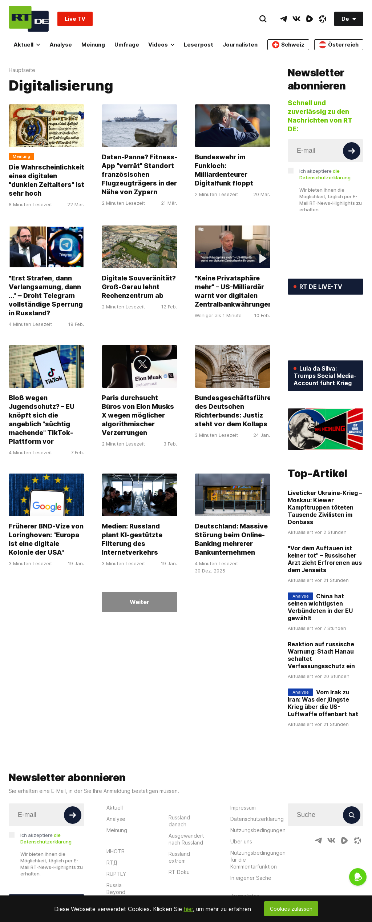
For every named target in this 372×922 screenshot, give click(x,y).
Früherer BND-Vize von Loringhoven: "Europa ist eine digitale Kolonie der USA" (46, 539)
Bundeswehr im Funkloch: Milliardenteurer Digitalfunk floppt (224, 170)
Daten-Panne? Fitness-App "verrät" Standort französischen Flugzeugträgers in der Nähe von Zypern (139, 174)
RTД (111, 862)
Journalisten (240, 44)
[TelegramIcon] (283, 19)
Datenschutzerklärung (257, 819)
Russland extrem (179, 857)
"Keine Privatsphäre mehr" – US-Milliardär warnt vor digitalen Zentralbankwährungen (233, 291)
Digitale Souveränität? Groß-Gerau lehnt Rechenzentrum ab (139, 286)
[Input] (325, 150)
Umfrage (126, 44)
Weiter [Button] (139, 602)
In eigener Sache (250, 878)
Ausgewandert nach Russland (186, 839)
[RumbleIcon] (309, 19)
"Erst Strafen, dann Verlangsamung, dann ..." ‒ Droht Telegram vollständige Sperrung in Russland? (46, 295)
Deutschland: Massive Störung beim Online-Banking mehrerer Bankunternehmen (231, 539)
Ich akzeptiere (325, 174)
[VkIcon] (296, 19)
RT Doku (179, 872)
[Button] (351, 151)
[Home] (29, 19)
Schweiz (288, 44)
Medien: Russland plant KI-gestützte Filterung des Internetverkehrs (132, 539)
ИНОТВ (115, 851)
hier (188, 909)
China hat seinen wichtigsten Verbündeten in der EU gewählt (320, 607)
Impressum (243, 808)
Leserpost (198, 44)
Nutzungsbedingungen (258, 830)
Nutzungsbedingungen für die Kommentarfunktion (258, 860)
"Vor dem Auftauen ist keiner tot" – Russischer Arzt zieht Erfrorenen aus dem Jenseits (325, 559)
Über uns (241, 841)
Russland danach (179, 820)
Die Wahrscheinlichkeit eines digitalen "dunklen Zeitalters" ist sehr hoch (46, 180)
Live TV (75, 18)
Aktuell (26, 44)
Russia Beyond (115, 888)
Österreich (339, 44)
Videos (161, 44)
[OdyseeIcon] (322, 19)
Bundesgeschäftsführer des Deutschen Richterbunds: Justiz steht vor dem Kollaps (234, 411)
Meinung (93, 44)
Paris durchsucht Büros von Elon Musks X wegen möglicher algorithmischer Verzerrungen (138, 415)
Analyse (60, 44)
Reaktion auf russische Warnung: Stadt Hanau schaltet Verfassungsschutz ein (321, 655)
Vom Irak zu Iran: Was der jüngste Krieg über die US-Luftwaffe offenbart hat (323, 703)
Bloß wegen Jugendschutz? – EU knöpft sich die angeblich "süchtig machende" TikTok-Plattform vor (41, 419)
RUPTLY (116, 874)
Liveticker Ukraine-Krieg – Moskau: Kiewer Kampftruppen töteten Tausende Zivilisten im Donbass (325, 507)
